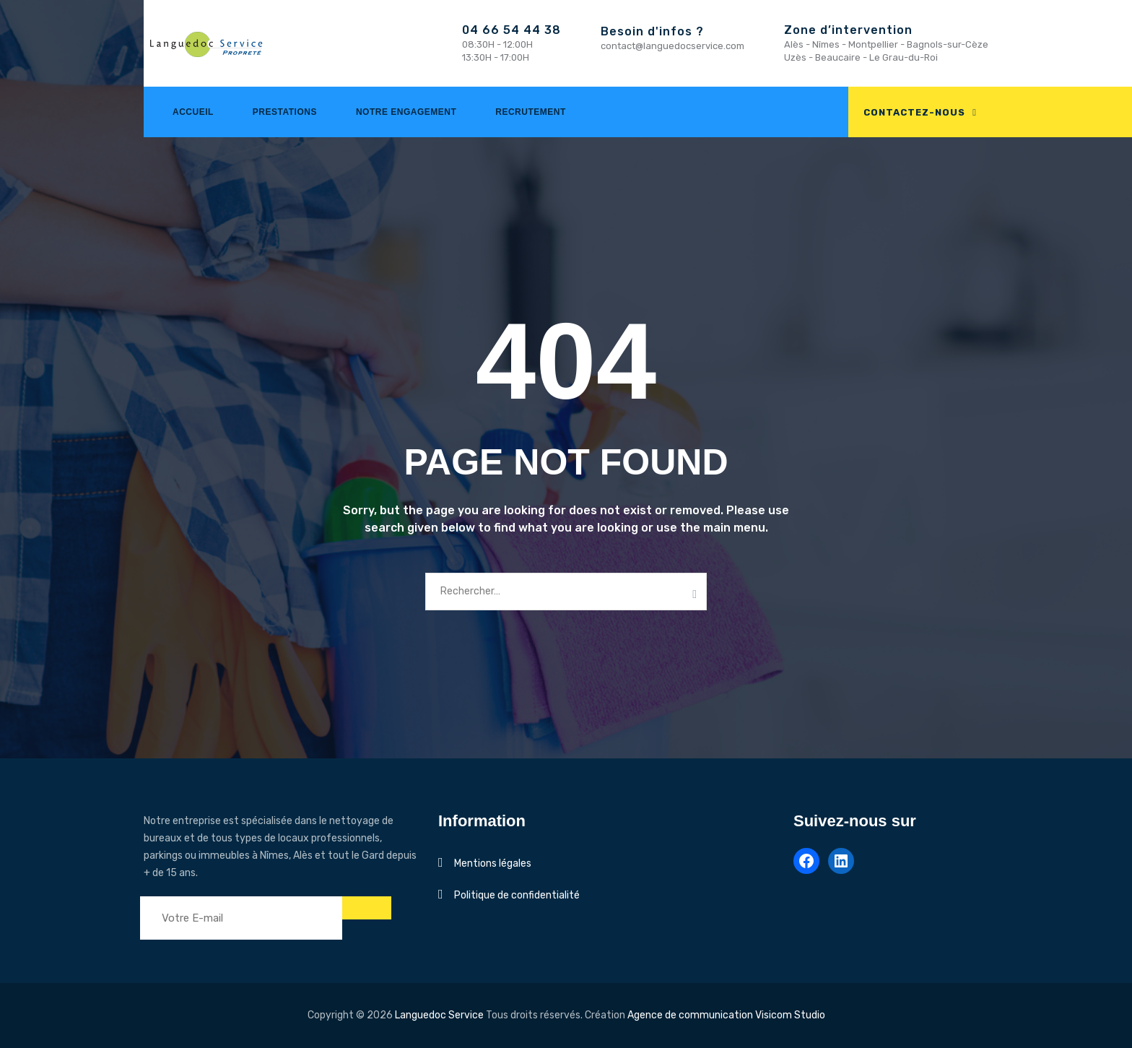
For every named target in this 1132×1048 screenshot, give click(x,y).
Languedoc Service (439, 1015)
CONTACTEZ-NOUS (914, 112)
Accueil (193, 112)
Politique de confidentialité (517, 895)
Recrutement (530, 112)
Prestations (285, 112)
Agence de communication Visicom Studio (726, 1015)
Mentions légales (492, 863)
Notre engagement (406, 112)
